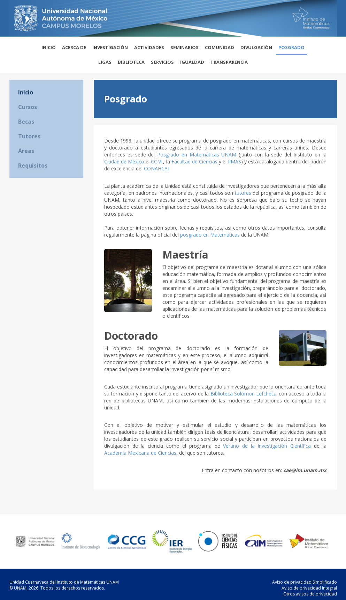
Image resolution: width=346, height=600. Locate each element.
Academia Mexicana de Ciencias (140, 452)
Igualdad (192, 62)
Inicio (48, 47)
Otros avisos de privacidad (310, 594)
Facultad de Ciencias (194, 161)
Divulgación (256, 47)
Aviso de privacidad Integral (309, 588)
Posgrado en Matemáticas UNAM (196, 154)
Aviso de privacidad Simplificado (304, 582)
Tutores (29, 136)
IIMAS (234, 161)
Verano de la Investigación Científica (267, 446)
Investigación (110, 47)
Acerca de (74, 47)
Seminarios (184, 47)
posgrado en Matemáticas (210, 234)
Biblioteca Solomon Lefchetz (243, 393)
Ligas (105, 62)
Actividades (149, 47)
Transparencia (229, 62)
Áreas (26, 151)
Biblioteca (131, 62)
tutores (243, 193)
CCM (157, 161)
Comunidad (219, 47)
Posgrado (291, 47)
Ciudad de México (124, 161)
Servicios (162, 62)
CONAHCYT (157, 168)
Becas (26, 121)
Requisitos (32, 165)
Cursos (27, 107)
